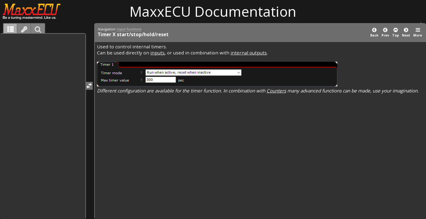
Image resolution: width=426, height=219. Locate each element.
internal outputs (249, 53)
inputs (157, 53)
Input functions (129, 29)
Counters (276, 91)
